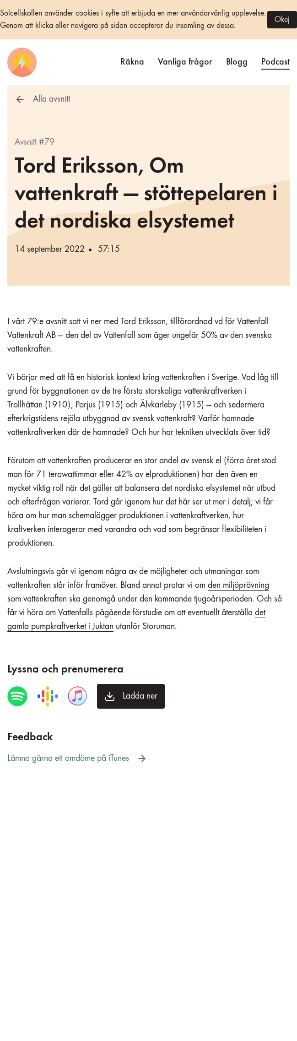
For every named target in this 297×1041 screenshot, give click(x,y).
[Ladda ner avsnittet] (131, 696)
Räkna (132, 60)
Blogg (237, 60)
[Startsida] (22, 62)
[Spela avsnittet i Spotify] (17, 696)
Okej (282, 20)
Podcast (275, 60)
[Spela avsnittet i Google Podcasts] (48, 696)
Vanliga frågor (185, 60)
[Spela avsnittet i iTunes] (77, 696)
